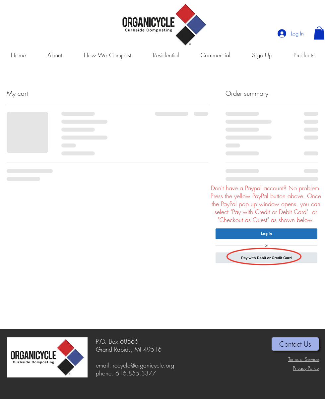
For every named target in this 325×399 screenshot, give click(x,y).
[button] (319, 33)
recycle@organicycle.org (143, 365)
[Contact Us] (295, 344)
